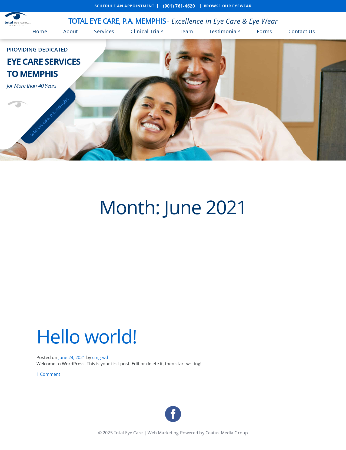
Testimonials (225, 31)
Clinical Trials (147, 31)
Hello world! (86, 336)
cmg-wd (100, 357)
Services (104, 31)
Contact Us (301, 31)
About (70, 31)
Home (39, 31)
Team (186, 31)
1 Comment (48, 374)
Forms (264, 31)
